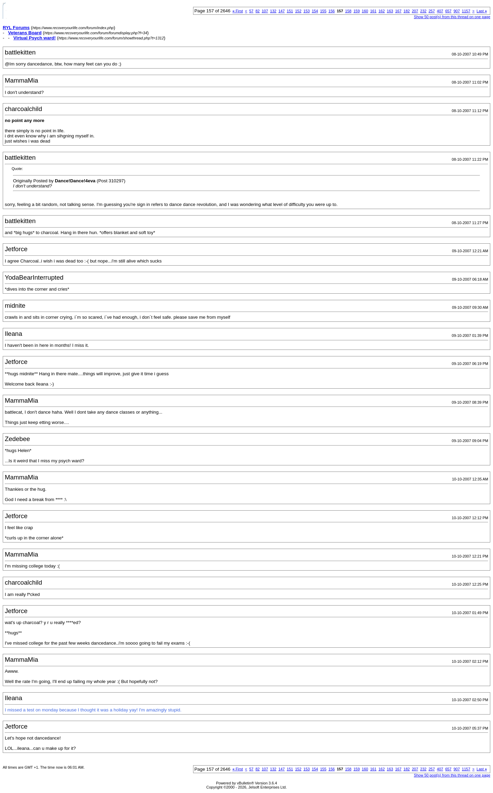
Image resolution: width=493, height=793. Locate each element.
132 (273, 11)
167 (398, 11)
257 (432, 11)
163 (390, 11)
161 (373, 11)
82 (257, 11)
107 (265, 11)
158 (348, 11)
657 (448, 11)
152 (298, 11)
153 (306, 11)
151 (290, 11)
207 (415, 11)
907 (457, 11)
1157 (466, 11)
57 (251, 11)
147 (281, 11)
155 (323, 11)
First (237, 11)
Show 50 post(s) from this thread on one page (452, 17)
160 (365, 11)
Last (482, 11)
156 (331, 11)
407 (440, 11)
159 (356, 11)
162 (382, 11)
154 (315, 11)
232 (423, 11)
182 (407, 11)
